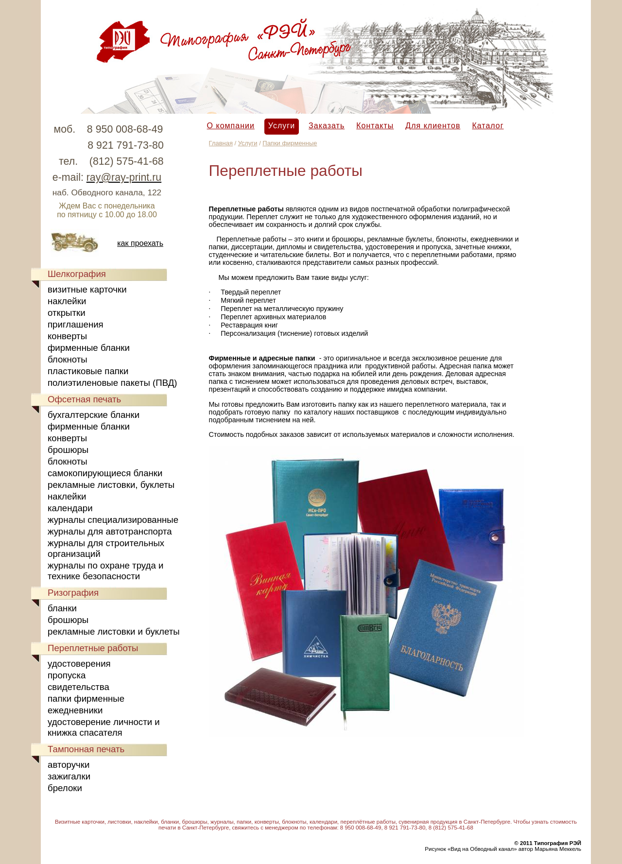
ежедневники (75, 710)
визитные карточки (87, 289)
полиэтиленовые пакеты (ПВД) (112, 383)
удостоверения (79, 663)
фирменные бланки (89, 348)
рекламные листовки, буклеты (111, 485)
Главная (221, 143)
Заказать (327, 125)
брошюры (68, 450)
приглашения (76, 324)
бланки (62, 608)
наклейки (67, 301)
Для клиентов (432, 125)
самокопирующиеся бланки (105, 473)
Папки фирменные (289, 143)
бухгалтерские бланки (93, 415)
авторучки (68, 765)
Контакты (375, 125)
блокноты (67, 359)
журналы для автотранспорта (110, 531)
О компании (231, 125)
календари (70, 508)
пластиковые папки (88, 371)
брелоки (65, 788)
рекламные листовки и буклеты (114, 631)
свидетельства (78, 687)
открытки (67, 313)
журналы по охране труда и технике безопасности (105, 570)
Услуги (281, 125)
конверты (67, 336)
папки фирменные (86, 698)
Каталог (487, 125)
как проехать (140, 243)
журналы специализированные (113, 520)
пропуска (67, 675)
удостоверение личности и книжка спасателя (104, 727)
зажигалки (69, 776)
